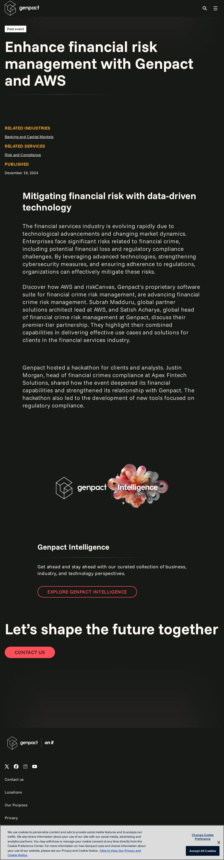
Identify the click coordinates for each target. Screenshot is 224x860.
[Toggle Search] (205, 8)
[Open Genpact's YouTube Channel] (34, 767)
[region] (112, 842)
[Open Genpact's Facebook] (16, 766)
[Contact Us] (30, 652)
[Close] (219, 842)
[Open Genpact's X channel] (7, 766)
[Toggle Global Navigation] (215, 8)
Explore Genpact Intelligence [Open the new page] (87, 592)
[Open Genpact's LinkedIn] (25, 766)
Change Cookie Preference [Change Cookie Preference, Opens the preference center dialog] (203, 837)
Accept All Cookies (202, 851)
